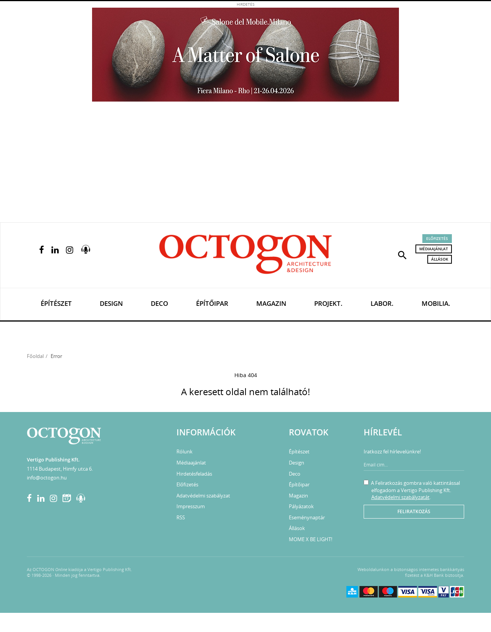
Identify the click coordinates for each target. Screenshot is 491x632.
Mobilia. (436, 303)
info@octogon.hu (47, 477)
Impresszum (190, 506)
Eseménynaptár (307, 517)
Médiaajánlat (433, 248)
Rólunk (184, 451)
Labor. (382, 303)
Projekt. (328, 303)
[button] (402, 254)
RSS (180, 517)
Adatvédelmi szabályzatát (400, 497)
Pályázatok (301, 506)
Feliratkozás (413, 511)
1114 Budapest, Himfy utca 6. (60, 468)
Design (111, 303)
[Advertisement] (245, 164)
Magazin (271, 303)
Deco (159, 303)
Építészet (56, 303)
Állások (439, 259)
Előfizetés (437, 238)
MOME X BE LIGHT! (310, 539)
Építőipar (212, 303)
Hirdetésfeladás (194, 473)
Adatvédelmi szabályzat (203, 495)
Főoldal (35, 356)
